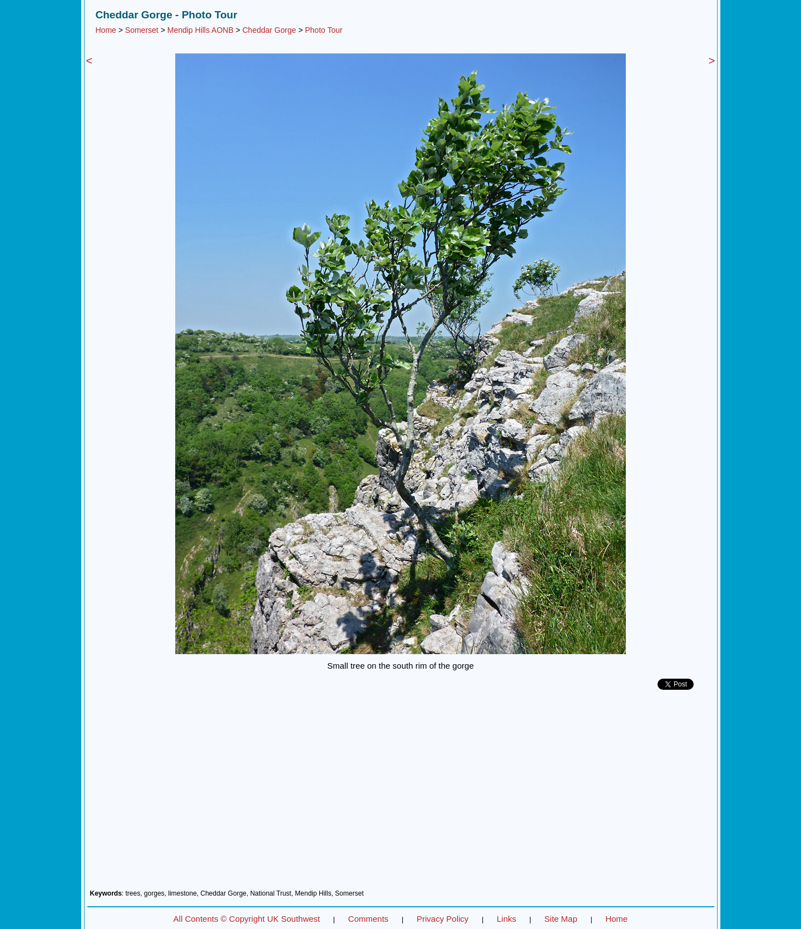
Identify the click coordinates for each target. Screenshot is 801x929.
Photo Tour (323, 30)
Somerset (142, 30)
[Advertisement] (401, 794)
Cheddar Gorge (269, 30)
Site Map (561, 918)
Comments (368, 918)
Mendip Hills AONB (200, 30)
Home (106, 30)
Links (506, 918)
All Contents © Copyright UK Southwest (247, 918)
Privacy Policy (442, 918)
